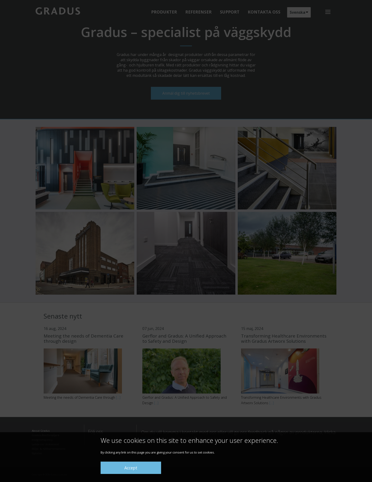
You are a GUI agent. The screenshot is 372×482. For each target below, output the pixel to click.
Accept (130, 468)
